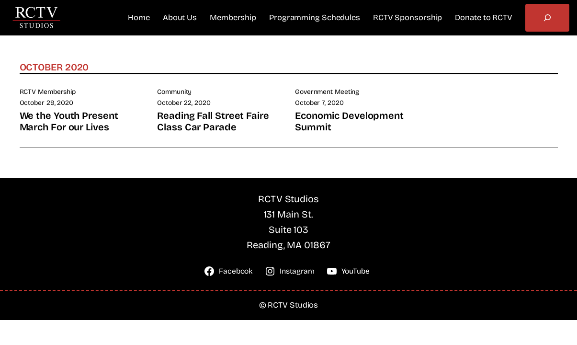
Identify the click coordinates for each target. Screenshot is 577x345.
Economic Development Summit (349, 121)
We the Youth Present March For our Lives (69, 121)
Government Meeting (327, 92)
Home (139, 17)
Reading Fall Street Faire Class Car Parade (213, 121)
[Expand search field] (547, 18)
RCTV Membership (48, 92)
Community (174, 92)
